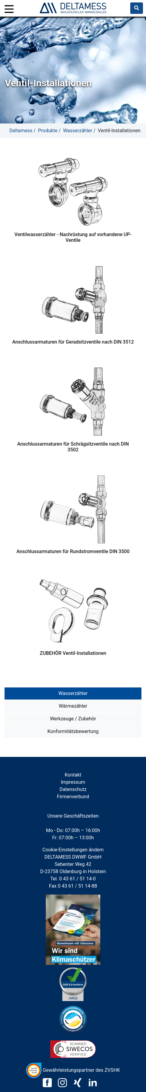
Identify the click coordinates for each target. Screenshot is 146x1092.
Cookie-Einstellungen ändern (73, 850)
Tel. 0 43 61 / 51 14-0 (73, 879)
